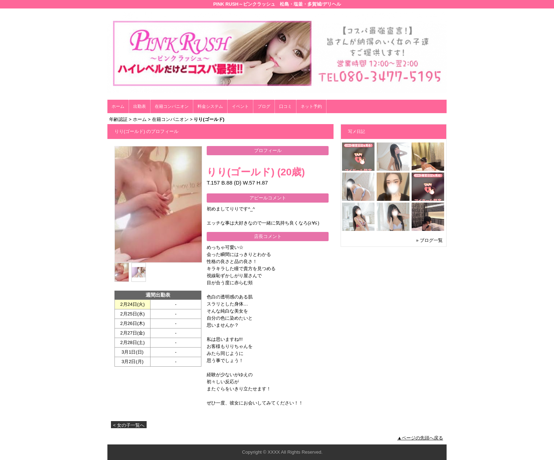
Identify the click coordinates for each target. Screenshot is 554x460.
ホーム (118, 106)
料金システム (210, 106)
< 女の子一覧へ (129, 425)
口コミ (285, 106)
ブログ (264, 106)
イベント (240, 106)
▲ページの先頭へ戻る (420, 438)
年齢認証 (118, 119)
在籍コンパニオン (172, 106)
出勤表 (139, 106)
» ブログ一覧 (429, 240)
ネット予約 (311, 106)
